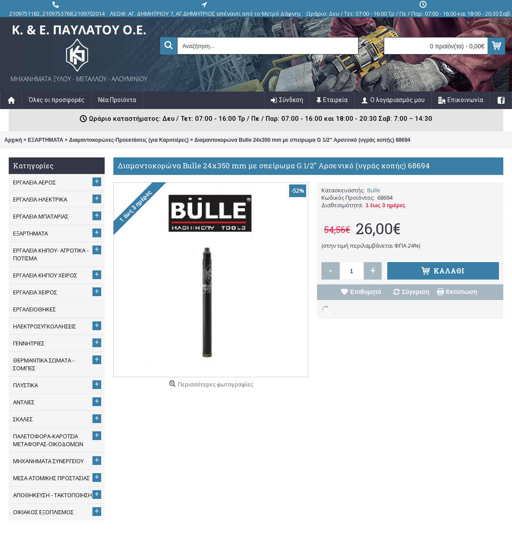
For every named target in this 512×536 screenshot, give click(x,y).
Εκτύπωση (461, 291)
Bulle (373, 190)
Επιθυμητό (366, 291)
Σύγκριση (415, 291)
